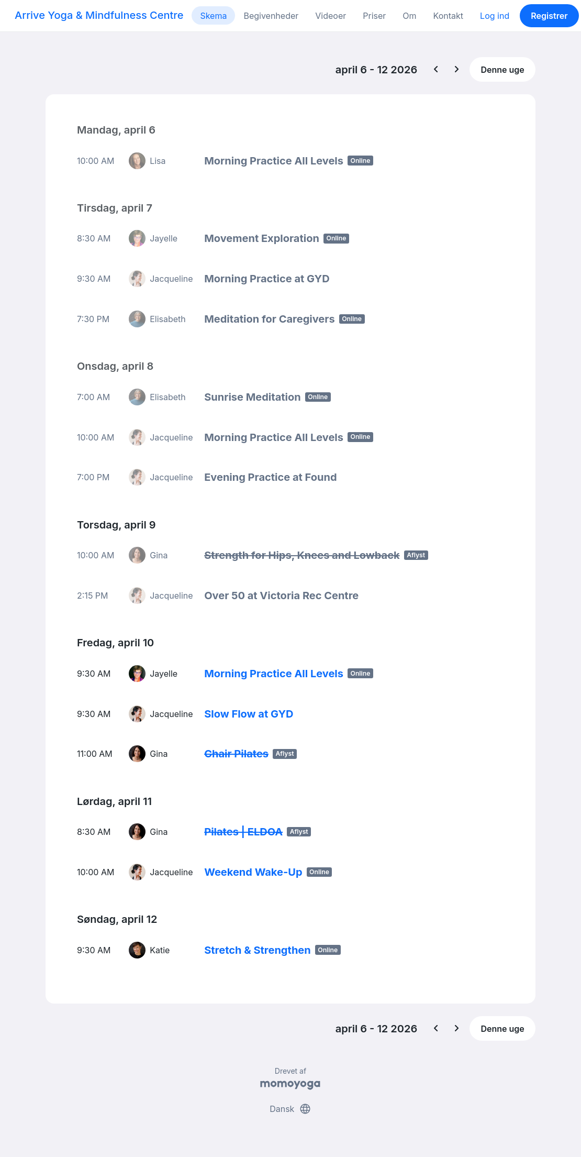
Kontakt (448, 15)
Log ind (494, 15)
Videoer (330, 15)
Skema (213, 15)
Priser (374, 15)
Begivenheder (270, 15)
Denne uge (502, 69)
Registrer (549, 15)
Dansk (290, 1109)
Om (409, 15)
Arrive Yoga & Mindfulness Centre (99, 15)
